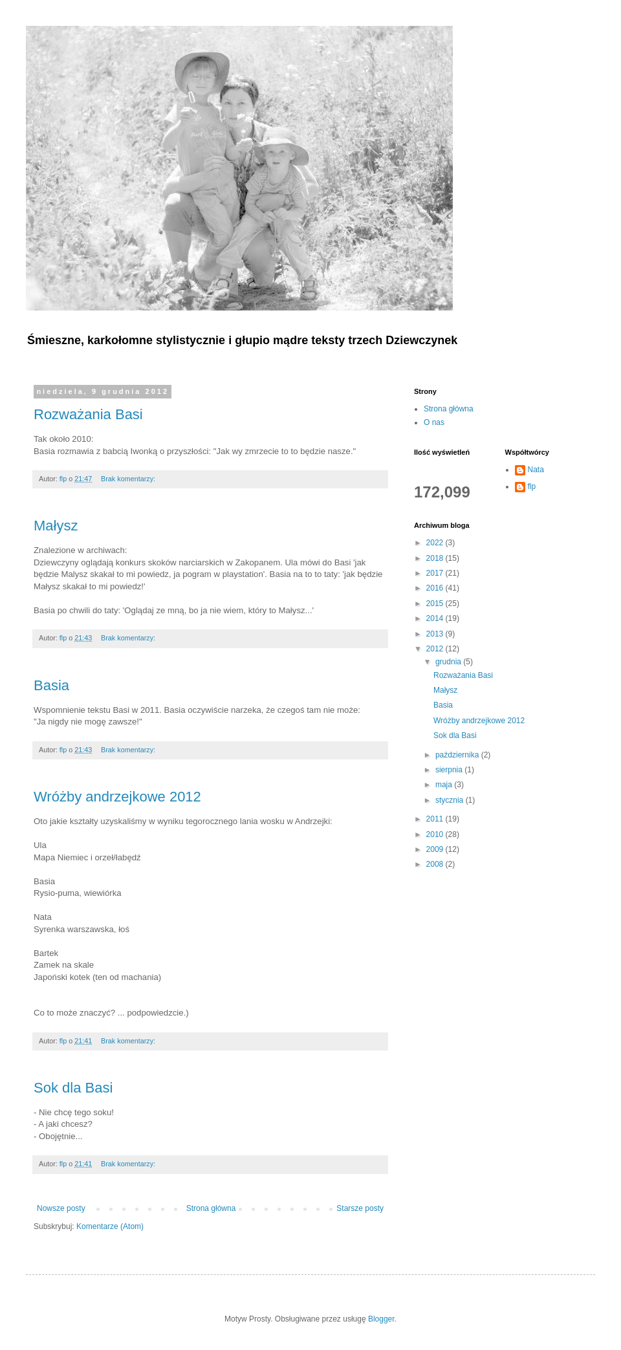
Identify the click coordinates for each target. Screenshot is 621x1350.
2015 (436, 603)
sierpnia (449, 769)
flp (532, 486)
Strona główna (211, 1208)
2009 (436, 849)
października (458, 754)
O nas (434, 422)
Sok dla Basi (73, 1088)
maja (444, 784)
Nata (536, 469)
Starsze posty (360, 1208)
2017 (436, 573)
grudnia (449, 661)
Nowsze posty (61, 1208)
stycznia (450, 800)
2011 (436, 818)
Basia (51, 685)
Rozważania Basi (88, 414)
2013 (436, 633)
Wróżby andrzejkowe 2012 (117, 797)
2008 (436, 864)
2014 (436, 618)
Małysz (56, 525)
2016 (436, 588)
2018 (436, 558)
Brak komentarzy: (129, 479)
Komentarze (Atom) (110, 1226)
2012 (436, 648)
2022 (436, 542)
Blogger (381, 1318)
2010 (436, 834)
